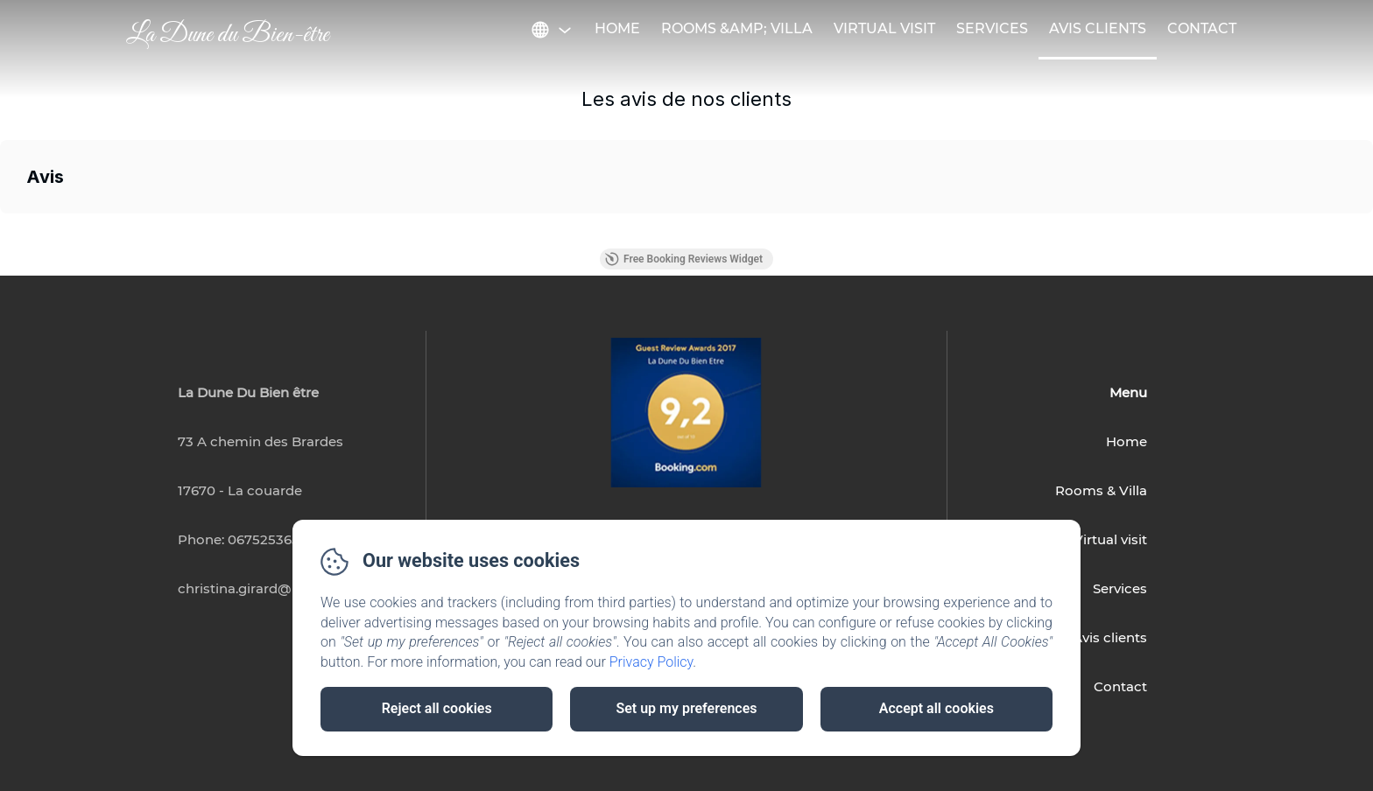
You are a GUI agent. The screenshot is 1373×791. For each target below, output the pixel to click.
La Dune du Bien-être (227, 35)
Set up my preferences (686, 708)
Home (617, 28)
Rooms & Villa (1101, 490)
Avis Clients (1097, 28)
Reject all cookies (437, 708)
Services (992, 28)
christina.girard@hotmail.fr (267, 588)
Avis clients (1110, 637)
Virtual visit (884, 28)
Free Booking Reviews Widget (684, 259)
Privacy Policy (651, 662)
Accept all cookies (936, 708)
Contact (1201, 28)
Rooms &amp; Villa (737, 28)
